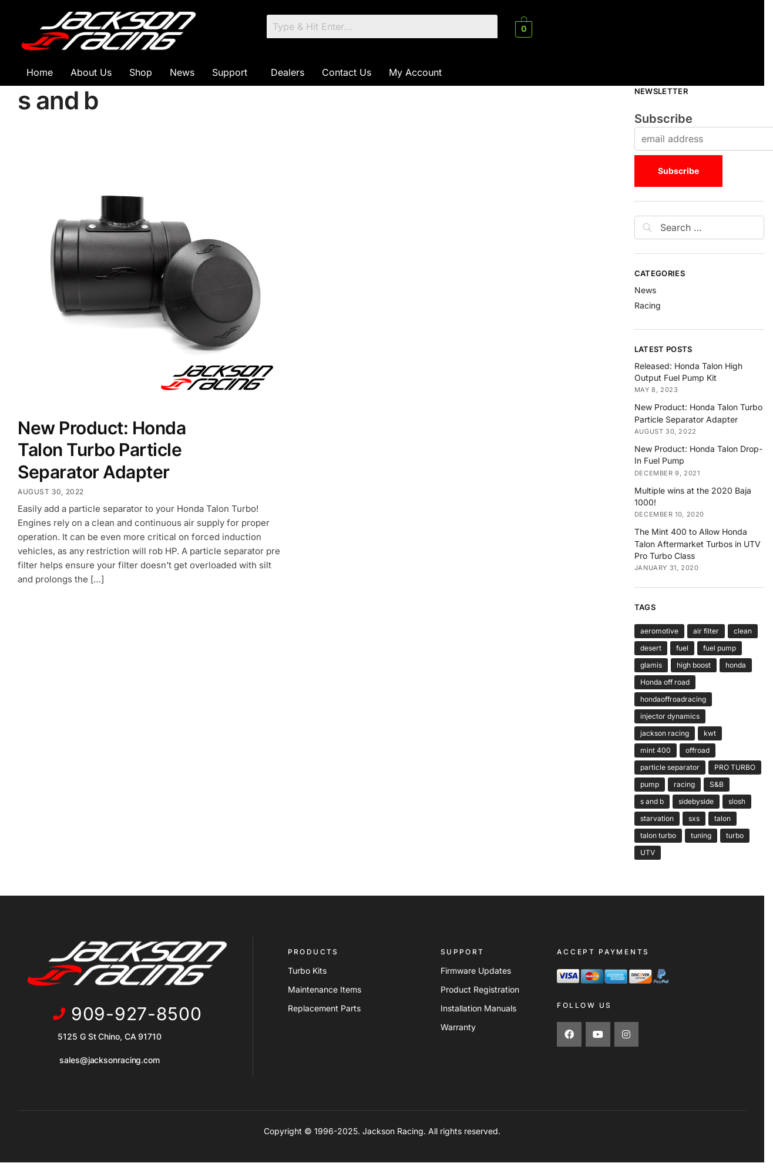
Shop (140, 72)
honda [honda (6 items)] (735, 665)
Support (229, 72)
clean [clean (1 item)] (743, 630)
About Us (91, 72)
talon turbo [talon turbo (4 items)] (658, 835)
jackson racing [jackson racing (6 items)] (664, 733)
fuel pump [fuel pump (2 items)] (719, 648)
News (182, 72)
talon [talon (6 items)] (722, 818)
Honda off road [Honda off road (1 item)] (665, 682)
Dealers (287, 72)
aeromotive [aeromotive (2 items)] (659, 630)
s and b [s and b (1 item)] (652, 801)
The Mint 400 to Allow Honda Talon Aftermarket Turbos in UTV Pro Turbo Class (697, 544)
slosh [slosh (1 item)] (736, 801)
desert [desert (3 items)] (650, 648)
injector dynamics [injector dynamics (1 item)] (670, 716)
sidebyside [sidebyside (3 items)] (696, 801)
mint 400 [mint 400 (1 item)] (655, 750)
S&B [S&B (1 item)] (717, 784)
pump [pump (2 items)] (649, 784)
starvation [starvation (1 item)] (657, 818)
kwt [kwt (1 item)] (710, 733)
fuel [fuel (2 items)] (682, 648)
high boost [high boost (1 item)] (694, 665)
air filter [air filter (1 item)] (706, 630)
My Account (415, 72)
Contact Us (346, 72)
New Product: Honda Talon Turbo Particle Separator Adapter (102, 449)
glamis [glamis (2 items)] (651, 665)
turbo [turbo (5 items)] (735, 835)
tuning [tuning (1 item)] (701, 835)
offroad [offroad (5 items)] (697, 750)
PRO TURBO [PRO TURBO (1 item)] (734, 767)
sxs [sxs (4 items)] (694, 818)
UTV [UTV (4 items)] (647, 852)
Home (39, 72)
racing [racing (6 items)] (684, 784)
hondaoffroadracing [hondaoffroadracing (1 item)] (673, 699)
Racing (647, 305)
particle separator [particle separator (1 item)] (670, 767)
